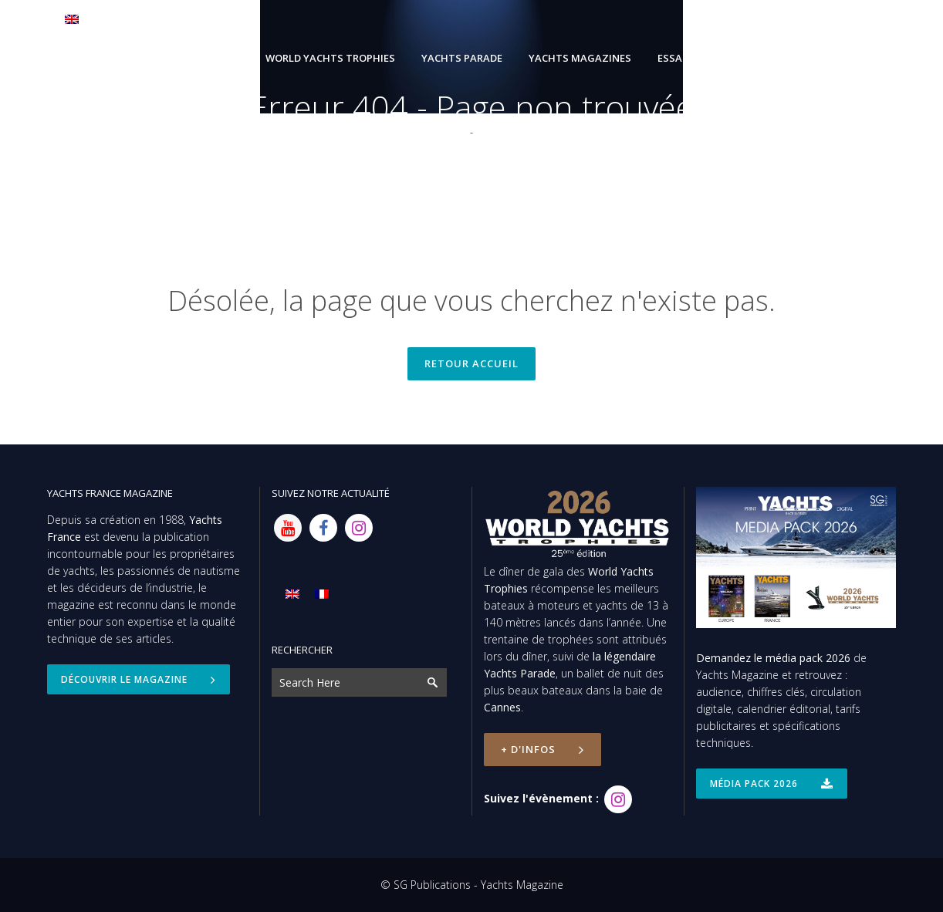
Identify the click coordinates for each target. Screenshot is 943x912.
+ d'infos (542, 749)
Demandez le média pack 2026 (773, 657)
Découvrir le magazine (138, 679)
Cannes (502, 707)
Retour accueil (471, 363)
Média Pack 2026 (771, 783)
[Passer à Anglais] (90, 19)
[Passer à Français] (321, 593)
